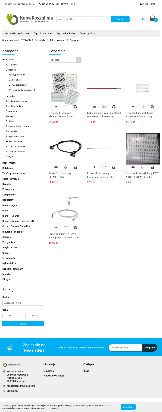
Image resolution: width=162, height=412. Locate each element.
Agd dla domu (43, 33)
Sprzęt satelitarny (15, 136)
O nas (86, 371)
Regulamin (48, 371)
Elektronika (12, 69)
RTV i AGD (9, 59)
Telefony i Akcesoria (14, 173)
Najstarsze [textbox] (55, 60)
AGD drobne (12, 64)
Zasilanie (11, 121)
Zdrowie (7, 237)
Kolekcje (7, 168)
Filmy (6, 279)
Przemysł (8, 189)
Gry (5, 210)
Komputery (9, 194)
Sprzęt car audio (14, 106)
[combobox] (65, 60)
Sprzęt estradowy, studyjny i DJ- (20, 221)
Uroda (6, 253)
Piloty (9, 156)
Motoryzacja (9, 205)
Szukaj (23, 323)
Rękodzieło (9, 263)
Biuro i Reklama (11, 215)
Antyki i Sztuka (11, 247)
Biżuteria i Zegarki (13, 231)
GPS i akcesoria (14, 141)
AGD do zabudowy (15, 146)
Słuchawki (11, 131)
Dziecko (7, 184)
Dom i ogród (88, 33)
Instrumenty (9, 258)
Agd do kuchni (65, 33)
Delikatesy (8, 199)
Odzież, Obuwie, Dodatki (16, 226)
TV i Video (11, 96)
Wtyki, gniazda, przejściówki (23, 90)
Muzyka (7, 274)
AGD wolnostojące (15, 151)
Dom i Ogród (9, 162)
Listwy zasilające (18, 85)
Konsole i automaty (13, 268)
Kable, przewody (18, 74)
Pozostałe (11, 111)
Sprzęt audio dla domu (17, 126)
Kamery (10, 116)
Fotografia (8, 242)
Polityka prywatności (53, 375)
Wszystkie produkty (17, 33)
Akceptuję (128, 407)
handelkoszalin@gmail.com (21, 386)
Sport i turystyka (11, 178)
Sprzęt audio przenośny (18, 101)
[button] (49, 364)
